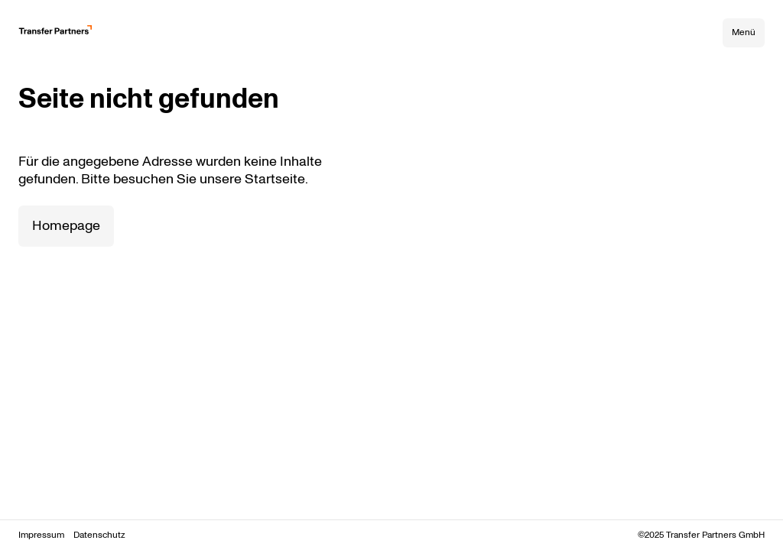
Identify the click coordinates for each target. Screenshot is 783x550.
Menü (743, 32)
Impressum (41, 535)
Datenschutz (99, 535)
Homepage (66, 225)
